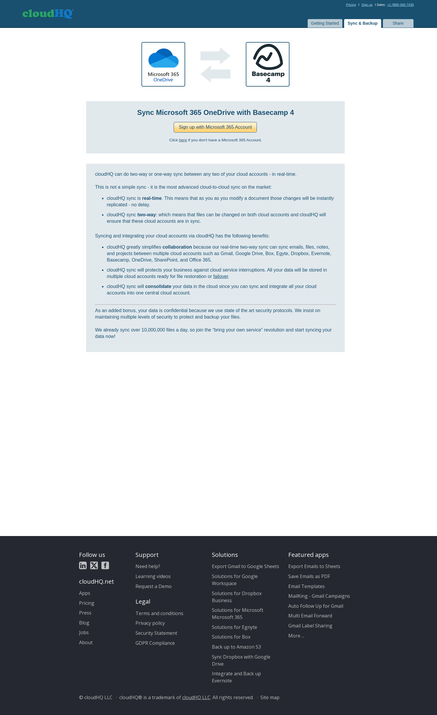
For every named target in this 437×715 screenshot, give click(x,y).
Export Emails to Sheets (314, 566)
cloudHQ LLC (196, 697)
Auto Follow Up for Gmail (315, 606)
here (183, 140)
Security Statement (156, 633)
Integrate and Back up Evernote (236, 677)
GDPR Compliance (155, 643)
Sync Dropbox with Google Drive (241, 660)
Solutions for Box (231, 637)
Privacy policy (150, 623)
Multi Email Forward (310, 615)
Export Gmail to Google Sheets (245, 566)
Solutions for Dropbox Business (237, 597)
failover (220, 276)
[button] (215, 127)
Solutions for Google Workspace (235, 580)
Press (85, 612)
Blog (84, 622)
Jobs (84, 632)
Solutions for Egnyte (234, 627)
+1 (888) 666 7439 (400, 4)
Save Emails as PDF (309, 576)
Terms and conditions (159, 613)
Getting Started (325, 23)
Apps (84, 593)
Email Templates (306, 586)
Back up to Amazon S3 (236, 647)
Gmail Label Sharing (310, 625)
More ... (296, 635)
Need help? (147, 566)
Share (398, 23)
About (86, 642)
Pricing (351, 4)
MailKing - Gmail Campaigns (319, 596)
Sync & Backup (363, 23)
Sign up (366, 4)
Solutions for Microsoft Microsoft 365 (237, 613)
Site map (269, 697)
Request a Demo (153, 586)
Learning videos (153, 576)
